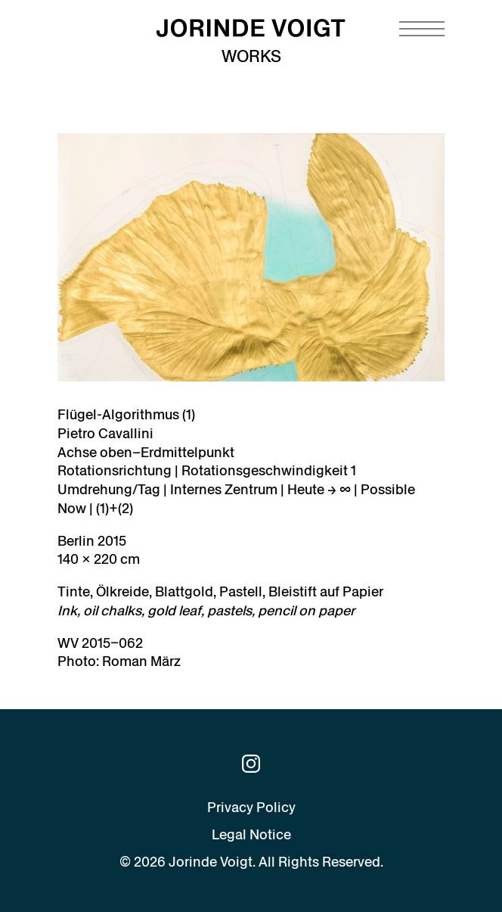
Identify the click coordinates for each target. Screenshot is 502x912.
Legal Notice (251, 834)
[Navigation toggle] (422, 29)
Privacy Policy (251, 807)
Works (251, 56)
